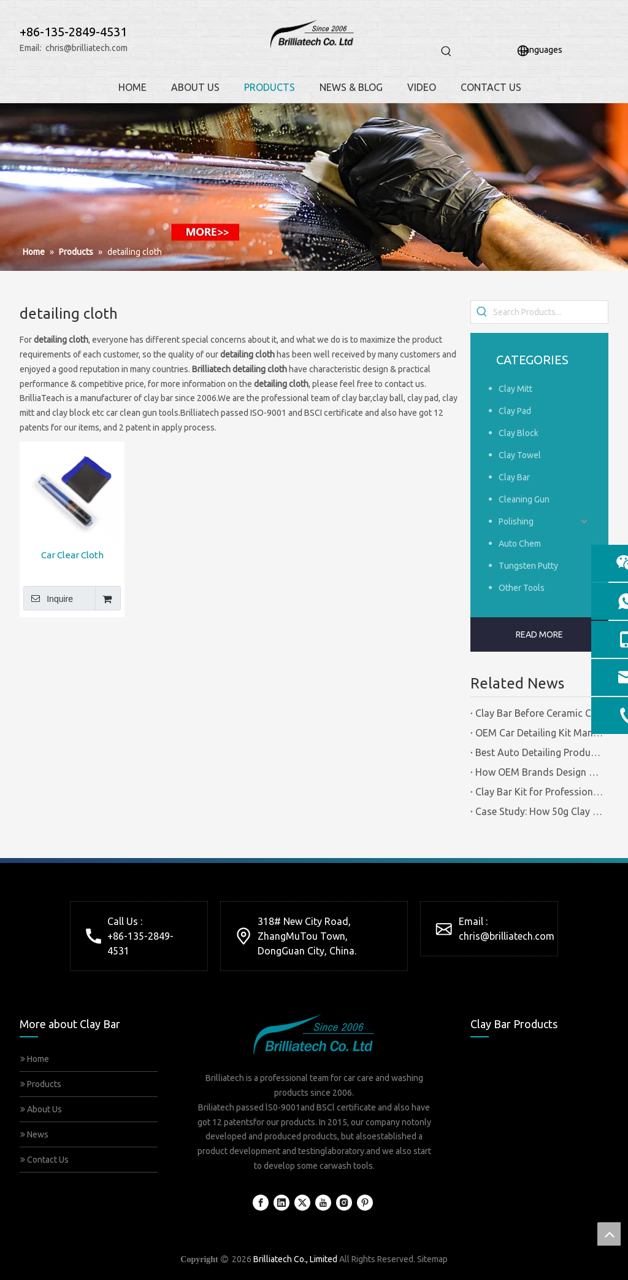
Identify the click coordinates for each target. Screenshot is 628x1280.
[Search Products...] (550, 312)
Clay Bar (514, 477)
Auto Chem (520, 543)
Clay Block (518, 433)
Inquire (48, 598)
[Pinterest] (365, 1203)
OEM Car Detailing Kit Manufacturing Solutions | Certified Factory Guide (539, 732)
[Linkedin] (281, 1203)
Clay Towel (520, 455)
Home (34, 1059)
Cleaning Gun (524, 499)
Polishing (516, 521)
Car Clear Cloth (72, 555)
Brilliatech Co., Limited (295, 1259)
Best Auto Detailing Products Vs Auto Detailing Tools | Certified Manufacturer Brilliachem (539, 752)
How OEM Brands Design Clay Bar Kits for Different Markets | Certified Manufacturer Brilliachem (539, 772)
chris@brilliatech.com (86, 48)
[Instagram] (344, 1203)
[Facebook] (261, 1203)
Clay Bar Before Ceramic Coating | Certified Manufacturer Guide (539, 713)
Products (40, 1084)
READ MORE (539, 634)
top (609, 1234)
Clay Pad (515, 411)
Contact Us (44, 1160)
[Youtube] (323, 1203)
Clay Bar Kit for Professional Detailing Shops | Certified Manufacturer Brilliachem (539, 791)
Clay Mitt (515, 389)
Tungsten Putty (528, 566)
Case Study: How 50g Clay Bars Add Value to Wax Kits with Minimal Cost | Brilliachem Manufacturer (539, 811)
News (34, 1134)
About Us (41, 1109)
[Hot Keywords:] (446, 52)
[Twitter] (302, 1203)
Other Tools (522, 588)
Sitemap (432, 1259)
